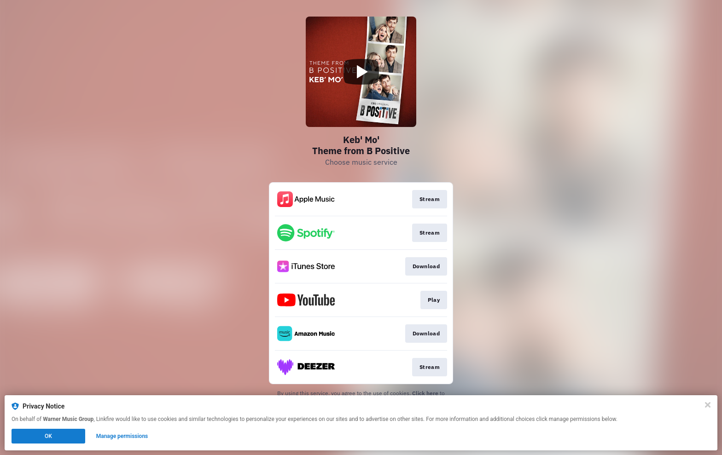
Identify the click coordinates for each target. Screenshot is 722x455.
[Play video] (361, 72)
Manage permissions (122, 436)
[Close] (707, 404)
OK (48, 436)
